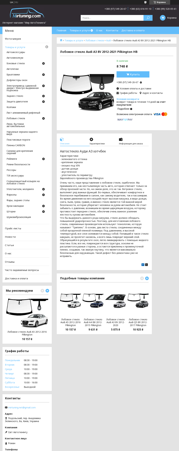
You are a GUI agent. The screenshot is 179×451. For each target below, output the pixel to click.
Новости (10, 236)
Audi (108, 40)
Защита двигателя (17, 101)
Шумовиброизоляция (19, 217)
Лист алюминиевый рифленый (23, 113)
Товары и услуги (80, 30)
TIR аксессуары (15, 175)
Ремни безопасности (18, 164)
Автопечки (13, 69)
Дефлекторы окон (17, 80)
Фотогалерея (13, 38)
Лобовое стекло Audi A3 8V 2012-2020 (115, 322)
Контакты (112, 30)
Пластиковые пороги (18, 140)
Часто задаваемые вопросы (22, 270)
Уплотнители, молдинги (20, 189)
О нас (99, 30)
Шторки (11, 211)
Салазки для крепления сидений (20, 152)
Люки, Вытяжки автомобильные (16, 125)
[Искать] (148, 18)
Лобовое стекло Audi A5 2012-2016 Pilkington (70, 322)
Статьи (9, 245)
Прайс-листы (13, 228)
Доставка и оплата (132, 30)
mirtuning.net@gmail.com (22, 407)
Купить (135, 74)
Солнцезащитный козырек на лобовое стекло (23, 182)
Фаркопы (12, 195)
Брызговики (13, 74)
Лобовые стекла (94, 40)
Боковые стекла (16, 63)
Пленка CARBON (16, 145)
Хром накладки (15, 206)
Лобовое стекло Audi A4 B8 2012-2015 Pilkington (93, 322)
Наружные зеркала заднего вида (22, 133)
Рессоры (11, 170)
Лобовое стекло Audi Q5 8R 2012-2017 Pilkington (138, 322)
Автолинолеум (15, 58)
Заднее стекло (15, 96)
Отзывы (9, 261)
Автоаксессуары (16, 52)
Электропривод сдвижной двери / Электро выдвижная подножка (23, 88)
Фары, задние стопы (18, 200)
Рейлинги (12, 159)
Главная (61, 30)
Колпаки (11, 107)
